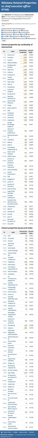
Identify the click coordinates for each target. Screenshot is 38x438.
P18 (5, 105)
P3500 (4, 179)
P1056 (4, 161)
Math (16, 32)
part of (9, 217)
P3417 (4, 108)
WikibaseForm (16, 36)
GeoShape (26, 30)
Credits (15, 432)
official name (11, 156)
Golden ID (11, 387)
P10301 (4, 417)
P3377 (4, 367)
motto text (11, 384)
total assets (11, 264)
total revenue (11, 189)
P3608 (4, 370)
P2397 (4, 166)
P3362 (4, 244)
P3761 (4, 342)
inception (10, 57)
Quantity (17, 34)
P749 (4, 173)
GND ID (9, 209)
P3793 (4, 423)
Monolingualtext (25, 32)
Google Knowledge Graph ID (10, 124)
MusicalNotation (7, 34)
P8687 (4, 102)
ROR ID (9, 145)
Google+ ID (11, 363)
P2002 (4, 78)
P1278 (4, 192)
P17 (5, 60)
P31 (5, 55)
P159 (4, 66)
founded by (11, 87)
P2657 (4, 278)
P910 (4, 153)
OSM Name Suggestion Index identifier (12, 332)
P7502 (4, 387)
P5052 (4, 403)
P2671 (4, 124)
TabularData (30, 34)
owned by (10, 117)
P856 (4, 62)
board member (12, 271)
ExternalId (18, 30)
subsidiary (10, 140)
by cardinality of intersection (21, 24)
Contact (31, 432)
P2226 (4, 309)
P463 (4, 211)
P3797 (4, 427)
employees (10, 120)
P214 (4, 84)
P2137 (4, 248)
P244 (4, 131)
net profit (10, 224)
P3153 (4, 399)
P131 (4, 202)
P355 (4, 140)
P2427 (4, 142)
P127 (4, 117)
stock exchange (12, 169)
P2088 (4, 148)
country (9, 60)
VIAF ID (9, 84)
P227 (4, 209)
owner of (10, 182)
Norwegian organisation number (12, 314)
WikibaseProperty (20, 38)
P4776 (4, 408)
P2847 (4, 363)
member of (10, 211)
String (23, 34)
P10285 (4, 380)
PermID (9, 214)
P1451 (4, 384)
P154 (4, 82)
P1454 (4, 69)
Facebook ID (11, 94)
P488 (4, 206)
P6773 (4, 394)
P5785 (4, 376)
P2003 (4, 114)
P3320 (4, 271)
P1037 (4, 390)
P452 (4, 72)
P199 (5, 351)
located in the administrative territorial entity (12, 202)
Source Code (23, 432)
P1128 (4, 120)
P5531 (4, 254)
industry (10, 72)
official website (12, 62)
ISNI (8, 110)
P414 (4, 169)
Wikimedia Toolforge (6, 434)
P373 (4, 90)
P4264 (4, 196)
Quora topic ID (12, 108)
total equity (11, 248)
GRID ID (9, 142)
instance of (10, 55)
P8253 (4, 332)
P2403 (4, 264)
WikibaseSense (31, 38)
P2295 (4, 224)
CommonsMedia (7, 30)
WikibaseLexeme (8, 38)
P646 (4, 75)
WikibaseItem (26, 36)
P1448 (4, 156)
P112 (4, 87)
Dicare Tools (7, 432)
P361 (4, 217)
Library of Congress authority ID (11, 131)
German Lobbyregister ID (12, 417)
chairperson (11, 206)
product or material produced (10, 161)
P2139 (4, 189)
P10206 (4, 288)
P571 (4, 57)
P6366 (4, 220)
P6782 (4, 145)
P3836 (4, 346)
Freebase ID (11, 75)
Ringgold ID (11, 179)
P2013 (4, 94)
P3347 (4, 214)
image (9, 105)
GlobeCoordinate (8, 32)
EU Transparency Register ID (12, 278)
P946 (4, 176)
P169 (7, 17)
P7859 (4, 97)
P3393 (4, 284)
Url (9, 36)
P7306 (4, 355)
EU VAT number (12, 370)
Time (4, 36)
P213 (4, 110)
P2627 (4, 298)
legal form (10, 69)
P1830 (4, 182)
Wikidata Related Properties (18, 2)
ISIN (8, 176)
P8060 (4, 302)
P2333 (4, 314)
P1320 (4, 136)
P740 (4, 185)
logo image (10, 82)
